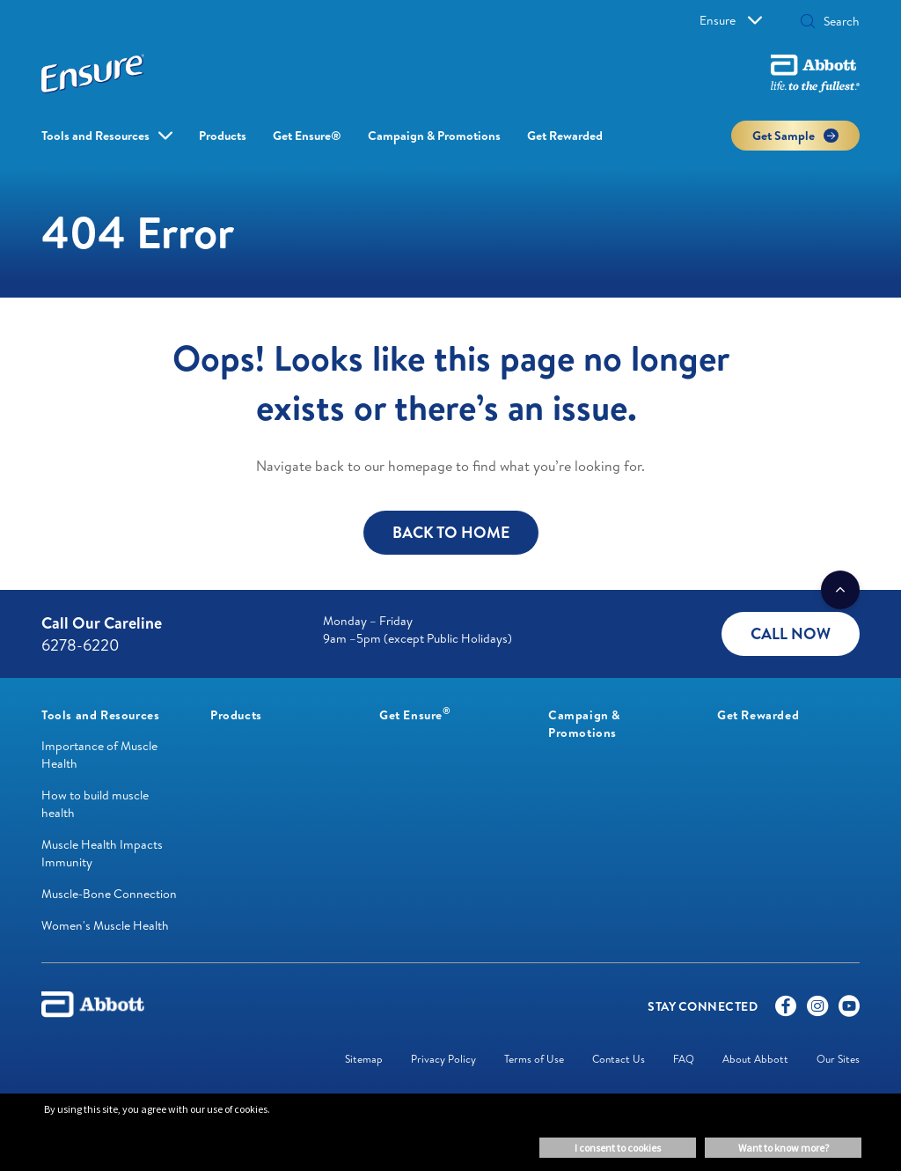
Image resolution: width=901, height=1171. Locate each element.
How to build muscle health (95, 803)
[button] (808, 23)
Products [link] (222, 135)
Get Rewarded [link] (565, 135)
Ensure (731, 20)
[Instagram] (817, 1010)
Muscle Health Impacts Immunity (102, 853)
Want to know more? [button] (783, 1147)
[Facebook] (785, 1010)
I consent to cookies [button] (618, 1147)
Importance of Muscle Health (99, 754)
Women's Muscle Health (105, 925)
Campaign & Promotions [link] (434, 135)
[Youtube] (849, 1010)
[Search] (836, 21)
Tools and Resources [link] (95, 135)
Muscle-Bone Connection (109, 893)
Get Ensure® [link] (307, 135)
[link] (100, 715)
